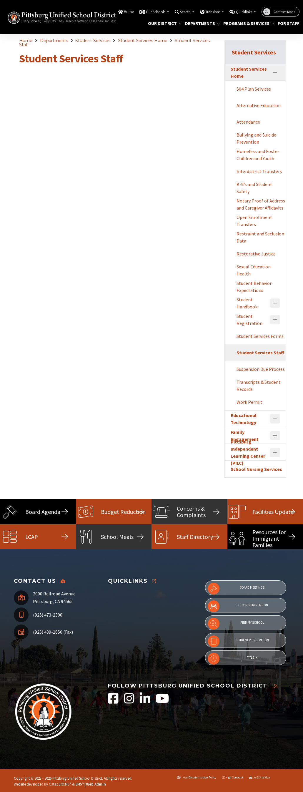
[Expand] (275, 303)
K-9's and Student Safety (254, 187)
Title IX (232, 659)
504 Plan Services (254, 89)
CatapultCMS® (60, 784)
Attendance (248, 122)
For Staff (287, 23)
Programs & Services (246, 23)
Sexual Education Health (254, 270)
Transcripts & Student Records (259, 385)
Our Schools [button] (156, 11)
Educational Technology (244, 418)
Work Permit (249, 402)
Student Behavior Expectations (254, 286)
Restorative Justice (256, 254)
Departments (201, 23)
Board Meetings (236, 589)
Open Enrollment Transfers (254, 220)
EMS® (80, 784)
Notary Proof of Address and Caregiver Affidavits (261, 204)
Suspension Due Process (261, 369)
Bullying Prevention (238, 606)
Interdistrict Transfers (259, 171)
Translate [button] (213, 11)
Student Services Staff (260, 353)
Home (129, 11)
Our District (163, 23)
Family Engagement (245, 435)
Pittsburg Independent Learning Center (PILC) (248, 452)
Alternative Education (259, 105)
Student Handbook (247, 303)
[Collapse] (275, 72)
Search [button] (186, 11)
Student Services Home (142, 40)
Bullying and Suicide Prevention (256, 138)
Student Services (92, 40)
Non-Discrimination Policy (196, 777)
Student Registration (249, 319)
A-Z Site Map (259, 777)
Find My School (236, 624)
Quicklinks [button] (244, 11)
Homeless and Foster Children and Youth (258, 154)
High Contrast (234, 777)
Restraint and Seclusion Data (260, 237)
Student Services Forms (260, 336)
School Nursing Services (256, 469)
